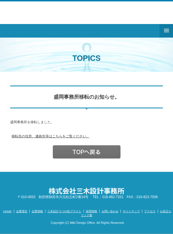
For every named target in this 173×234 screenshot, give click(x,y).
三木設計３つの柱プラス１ (64, 211)
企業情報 (37, 211)
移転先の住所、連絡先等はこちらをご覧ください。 (50, 136)
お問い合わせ (110, 211)
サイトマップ (131, 211)
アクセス (150, 211)
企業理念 (21, 211)
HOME (7, 211)
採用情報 (91, 211)
